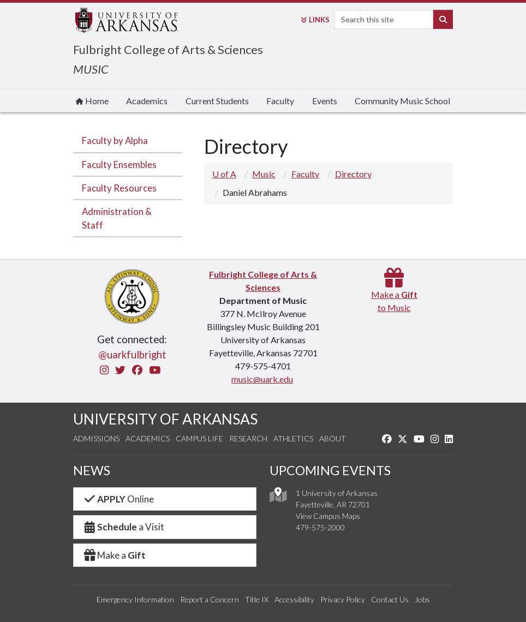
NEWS (91, 470)
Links (315, 19)
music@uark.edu (262, 379)
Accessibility (294, 599)
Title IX (256, 599)
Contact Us (390, 599)
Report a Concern (209, 599)
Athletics (293, 438)
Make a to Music (394, 294)
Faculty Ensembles (119, 164)
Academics (147, 100)
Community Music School (402, 100)
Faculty (280, 100)
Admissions (96, 438)
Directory (353, 174)
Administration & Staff (117, 218)
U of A (224, 174)
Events (324, 100)
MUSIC (91, 69)
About (332, 438)
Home (92, 100)
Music (264, 174)
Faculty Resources (119, 188)
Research (248, 438)
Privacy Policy (342, 599)
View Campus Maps (328, 516)
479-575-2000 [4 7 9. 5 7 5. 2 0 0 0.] (320, 527)
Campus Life (199, 438)
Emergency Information (135, 599)
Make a (114, 555)
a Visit (123, 527)
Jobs (422, 599)
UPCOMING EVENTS (330, 470)
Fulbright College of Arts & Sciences (168, 49)
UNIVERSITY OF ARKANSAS (165, 419)
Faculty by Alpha (115, 140)
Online (118, 499)
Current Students (217, 100)
